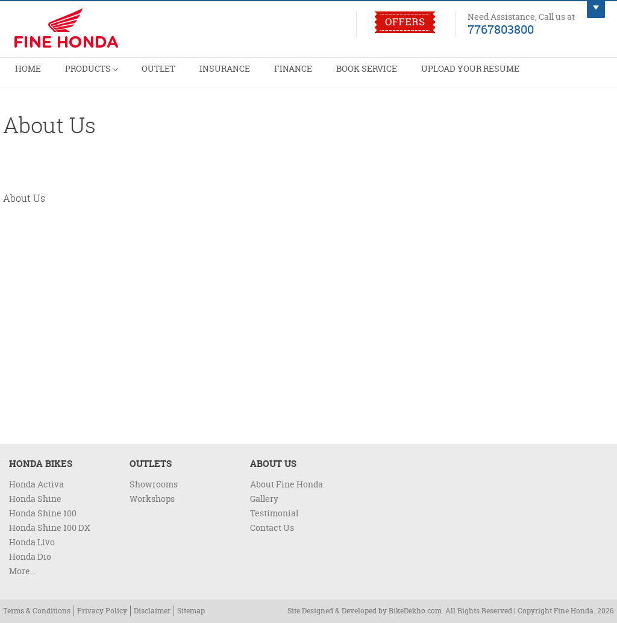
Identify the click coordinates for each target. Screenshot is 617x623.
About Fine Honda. (287, 484)
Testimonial (274, 513)
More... (22, 571)
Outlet (132, 76)
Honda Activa (36, 484)
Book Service (306, 76)
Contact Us (272, 527)
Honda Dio (30, 556)
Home (22, 76)
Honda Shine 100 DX (49, 527)
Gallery (264, 498)
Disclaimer (152, 611)
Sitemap (191, 611)
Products (75, 71)
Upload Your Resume (396, 76)
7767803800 (501, 29)
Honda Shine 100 (43, 513)
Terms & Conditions (36, 611)
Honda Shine (35, 498)
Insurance (187, 76)
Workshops (152, 498)
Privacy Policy (102, 611)
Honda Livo (32, 542)
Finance (244, 76)
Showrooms (154, 484)
